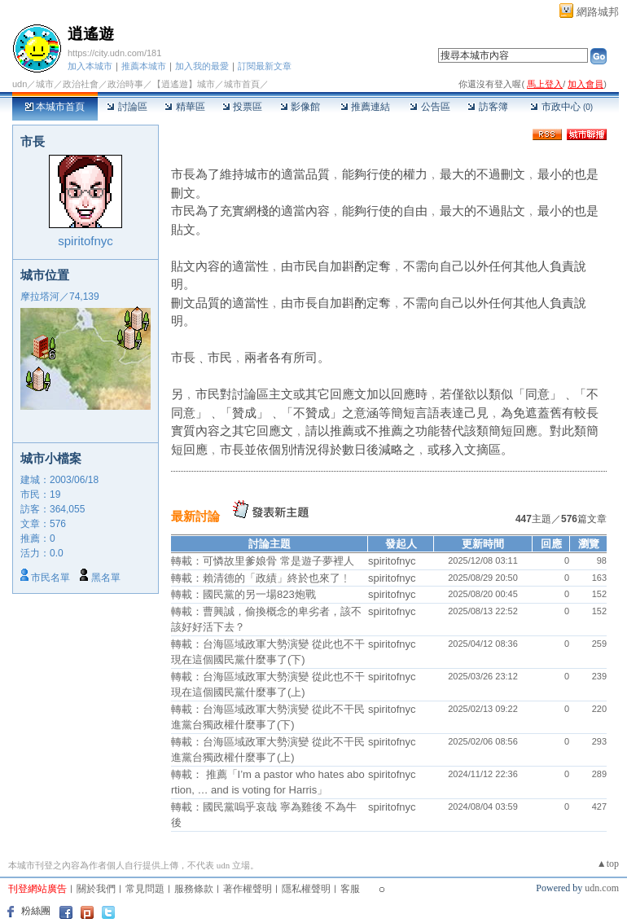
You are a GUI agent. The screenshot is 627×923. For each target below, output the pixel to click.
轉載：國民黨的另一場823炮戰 (243, 594)
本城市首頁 (55, 106)
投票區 (242, 106)
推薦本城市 (143, 66)
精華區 (184, 106)
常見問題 (144, 888)
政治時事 (125, 84)
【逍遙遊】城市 (183, 84)
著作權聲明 (247, 888)
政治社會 (81, 84)
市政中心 (561, 106)
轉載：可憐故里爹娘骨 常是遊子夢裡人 (262, 561)
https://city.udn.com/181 (114, 53)
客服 (350, 888)
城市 (45, 84)
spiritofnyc (85, 241)
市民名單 (50, 577)
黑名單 (106, 577)
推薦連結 (365, 106)
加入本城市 (90, 66)
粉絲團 (35, 910)
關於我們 (96, 888)
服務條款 (193, 888)
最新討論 (195, 516)
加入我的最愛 (202, 66)
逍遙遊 (91, 33)
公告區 (429, 106)
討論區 (127, 106)
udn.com (602, 888)
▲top (608, 863)
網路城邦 (598, 12)
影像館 (300, 106)
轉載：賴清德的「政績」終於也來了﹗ (261, 578)
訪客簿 (487, 106)
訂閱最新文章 (265, 66)
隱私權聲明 (306, 888)
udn (19, 84)
